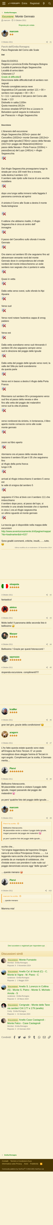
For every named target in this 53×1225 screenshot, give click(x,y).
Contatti (5, 1214)
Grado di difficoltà (10, 130)
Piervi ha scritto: (9, 877)
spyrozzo (14, 710)
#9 (51, 872)
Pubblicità (34, 1217)
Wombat (10, 1016)
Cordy (9, 1065)
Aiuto (26, 1217)
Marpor (13, 687)
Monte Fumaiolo (27, 1013)
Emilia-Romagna (21, 1016)
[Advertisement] (26, 36)
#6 (51, 773)
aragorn (14, 786)
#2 (51, 648)
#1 (51, 96)
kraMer (13, 763)
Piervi (13, 822)
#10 (50, 944)
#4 (51, 698)
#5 (51, 721)
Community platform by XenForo (23, 1222)
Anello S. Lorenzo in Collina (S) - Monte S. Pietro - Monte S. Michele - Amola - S (29, 1043)
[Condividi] (47, 95)
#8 (51, 832)
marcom (7, 74)
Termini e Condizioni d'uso (21, 1214)
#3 (51, 671)
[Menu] (4, 3)
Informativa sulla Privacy (12, 1217)
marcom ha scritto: (10, 950)
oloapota (14, 638)
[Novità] (44, 3)
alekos (13, 661)
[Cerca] (49, 3)
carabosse (11, 1031)
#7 (51, 797)
